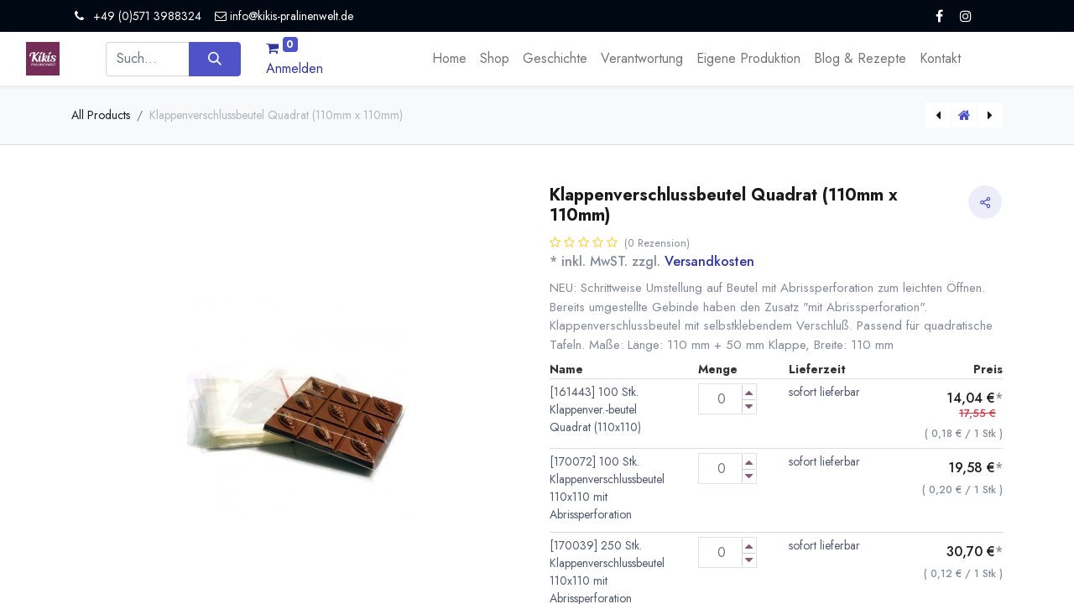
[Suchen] (214, 59)
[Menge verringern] (749, 406)
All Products (100, 115)
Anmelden (294, 68)
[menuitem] (449, 59)
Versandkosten (709, 261)
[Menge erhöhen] (749, 392)
